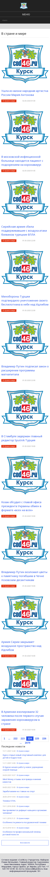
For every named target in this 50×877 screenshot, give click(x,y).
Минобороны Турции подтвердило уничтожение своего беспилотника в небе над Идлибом (25, 300)
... (9, 738)
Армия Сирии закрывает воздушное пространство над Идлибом (21, 646)
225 (37, 738)
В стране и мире (9, 101)
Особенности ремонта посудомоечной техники (24, 822)
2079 (27, 743)
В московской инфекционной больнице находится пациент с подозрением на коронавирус (22, 161)
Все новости (25, 842)
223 (23, 738)
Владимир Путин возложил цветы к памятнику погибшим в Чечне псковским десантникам (24, 576)
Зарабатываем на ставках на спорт (19, 791)
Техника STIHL (9, 801)
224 (30, 738)
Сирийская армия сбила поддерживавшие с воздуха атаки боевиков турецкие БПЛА (24, 230)
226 (44, 738)
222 (15, 738)
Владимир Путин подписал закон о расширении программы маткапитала (25, 370)
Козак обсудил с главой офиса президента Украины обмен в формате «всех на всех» (21, 506)
